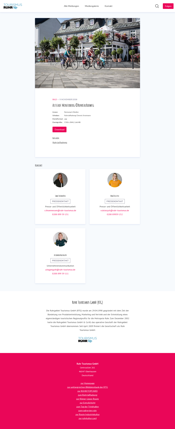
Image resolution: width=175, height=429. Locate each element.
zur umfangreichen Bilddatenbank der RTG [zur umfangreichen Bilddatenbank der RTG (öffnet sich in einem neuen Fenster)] (87, 387)
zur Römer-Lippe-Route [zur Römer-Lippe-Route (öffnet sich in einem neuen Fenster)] (87, 398)
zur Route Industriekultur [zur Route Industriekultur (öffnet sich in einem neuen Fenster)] (87, 414)
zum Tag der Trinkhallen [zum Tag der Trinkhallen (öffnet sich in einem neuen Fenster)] (87, 406)
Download (59, 129)
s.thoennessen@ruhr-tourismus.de (60, 210)
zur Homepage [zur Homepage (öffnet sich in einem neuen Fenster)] (88, 383)
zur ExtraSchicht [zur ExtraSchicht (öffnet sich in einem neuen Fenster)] (87, 402)
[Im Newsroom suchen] (157, 6)
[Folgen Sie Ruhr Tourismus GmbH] (168, 6)
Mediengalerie (92, 6)
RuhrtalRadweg (59, 142)
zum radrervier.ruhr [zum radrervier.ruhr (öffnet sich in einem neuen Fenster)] (87, 410)
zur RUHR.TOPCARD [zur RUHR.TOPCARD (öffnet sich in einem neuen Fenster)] (87, 391)
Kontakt (108, 6)
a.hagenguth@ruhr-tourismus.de (60, 269)
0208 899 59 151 (60, 214)
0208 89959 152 (115, 214)
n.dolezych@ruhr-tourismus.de (115, 210)
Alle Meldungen (71, 6)
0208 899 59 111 (60, 273)
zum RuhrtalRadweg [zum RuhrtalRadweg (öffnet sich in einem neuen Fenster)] (87, 395)
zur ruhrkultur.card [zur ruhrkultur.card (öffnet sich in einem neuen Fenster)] (87, 418)
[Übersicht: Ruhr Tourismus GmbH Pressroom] (12, 6)
